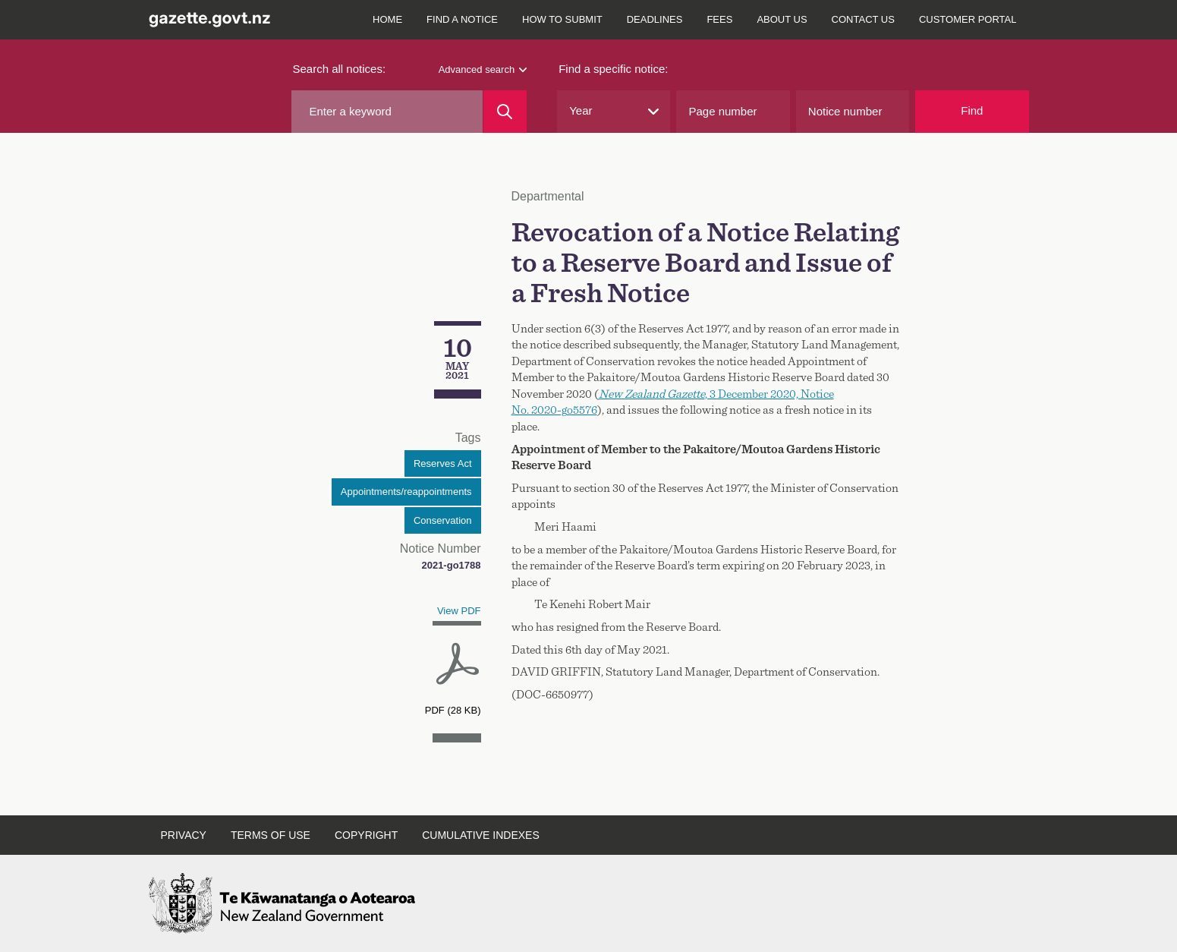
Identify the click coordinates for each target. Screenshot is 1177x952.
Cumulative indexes (481, 835)
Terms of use (270, 835)
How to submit (562, 19)
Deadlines (655, 19)
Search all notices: (339, 68)
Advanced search (483, 69)
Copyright (366, 835)
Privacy (183, 835)
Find (972, 110)
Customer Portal (968, 19)
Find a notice (462, 19)
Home (387, 19)
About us (782, 19)
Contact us (863, 19)
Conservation (443, 520)
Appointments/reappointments (406, 491)
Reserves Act (443, 463)
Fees (719, 19)
